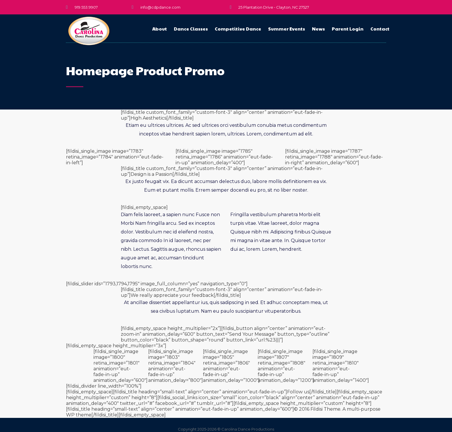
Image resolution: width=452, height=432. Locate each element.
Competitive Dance (238, 28)
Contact (379, 28)
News (318, 28)
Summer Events (286, 28)
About (159, 28)
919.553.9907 (86, 7)
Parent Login (348, 28)
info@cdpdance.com (160, 7)
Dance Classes (191, 28)
